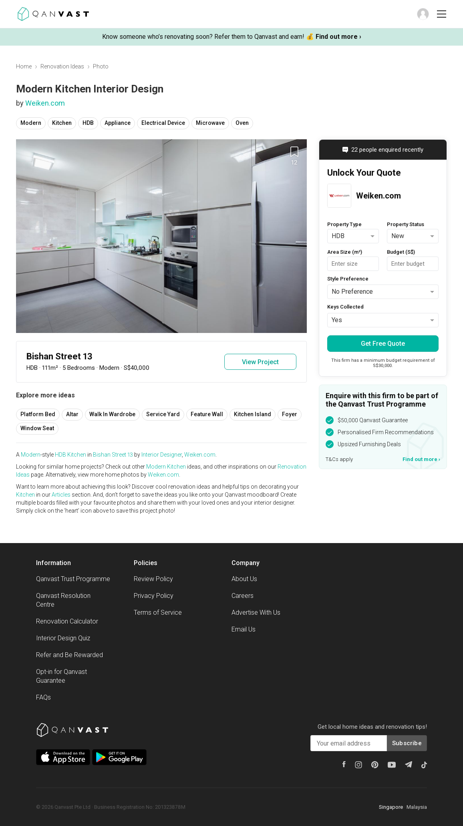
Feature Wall (207, 414)
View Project (260, 362)
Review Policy (153, 579)
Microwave (210, 123)
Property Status (405, 224)
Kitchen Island (252, 414)
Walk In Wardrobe (112, 414)
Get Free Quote (383, 343)
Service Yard (163, 414)
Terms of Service (158, 612)
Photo (101, 66)
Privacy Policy (153, 595)
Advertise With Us (255, 612)
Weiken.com (45, 103)
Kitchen (62, 123)
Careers (242, 595)
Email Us (243, 629)
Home (24, 66)
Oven (242, 123)
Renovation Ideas (62, 66)
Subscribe (407, 743)
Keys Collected (345, 307)
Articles (61, 494)
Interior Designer (161, 454)
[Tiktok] (424, 764)
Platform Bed (37, 414)
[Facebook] (344, 764)
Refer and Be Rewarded (69, 655)
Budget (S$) (401, 252)
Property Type (344, 224)
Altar (72, 414)
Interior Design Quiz (63, 638)
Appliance (118, 123)
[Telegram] (408, 764)
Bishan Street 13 (113, 454)
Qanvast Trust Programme (73, 579)
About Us (244, 579)
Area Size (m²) (344, 252)
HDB (88, 123)
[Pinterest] (374, 764)
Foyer (289, 414)
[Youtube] (392, 764)
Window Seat (37, 428)
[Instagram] (358, 764)
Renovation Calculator (67, 621)
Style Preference (347, 279)
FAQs (43, 697)
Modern (30, 123)
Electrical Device (163, 123)
